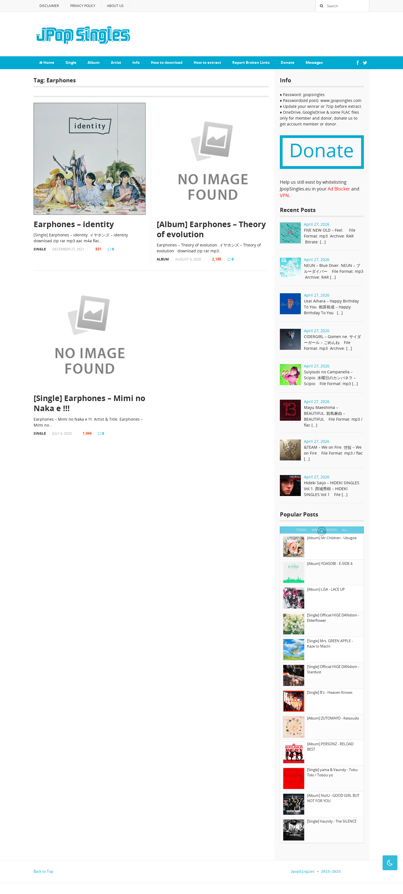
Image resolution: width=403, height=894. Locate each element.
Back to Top (43, 871)
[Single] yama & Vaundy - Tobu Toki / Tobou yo (332, 772)
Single (70, 62)
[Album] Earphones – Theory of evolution (211, 229)
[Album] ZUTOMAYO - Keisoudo (333, 718)
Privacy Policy (82, 5)
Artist (116, 62)
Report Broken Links (251, 62)
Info (136, 62)
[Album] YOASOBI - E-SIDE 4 (329, 563)
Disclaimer (49, 5)
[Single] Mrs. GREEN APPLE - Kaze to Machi (330, 643)
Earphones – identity (74, 224)
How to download (166, 62)
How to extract (207, 62)
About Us (115, 5)
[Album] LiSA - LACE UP (326, 589)
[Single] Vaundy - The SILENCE (332, 821)
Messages (314, 62)
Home (46, 62)
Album (94, 62)
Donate (287, 62)
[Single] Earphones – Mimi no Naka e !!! (89, 403)
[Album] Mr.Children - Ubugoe (332, 537)
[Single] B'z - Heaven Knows (329, 692)
